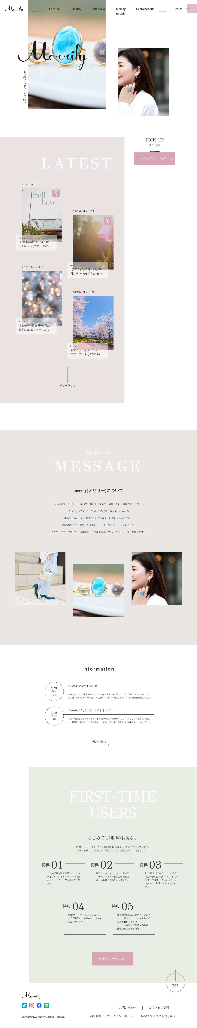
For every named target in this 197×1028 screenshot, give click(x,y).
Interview (98, 9)
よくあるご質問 (159, 1007)
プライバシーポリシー (121, 1016)
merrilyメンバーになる (153, 158)
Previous (34, 11)
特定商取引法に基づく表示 (158, 1016)
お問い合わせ (127, 1007)
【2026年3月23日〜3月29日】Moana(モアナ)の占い (86, 271)
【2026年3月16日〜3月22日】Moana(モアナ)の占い (34, 327)
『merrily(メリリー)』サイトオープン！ (91, 710)
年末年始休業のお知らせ (82, 685)
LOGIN (178, 8)
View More (99, 741)
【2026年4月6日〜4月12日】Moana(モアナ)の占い (34, 244)
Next (162, 11)
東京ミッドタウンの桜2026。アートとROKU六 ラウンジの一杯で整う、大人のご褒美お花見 (87, 353)
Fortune (54, 9)
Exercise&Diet (143, 9)
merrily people (121, 11)
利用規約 (95, 1016)
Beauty (76, 9)
